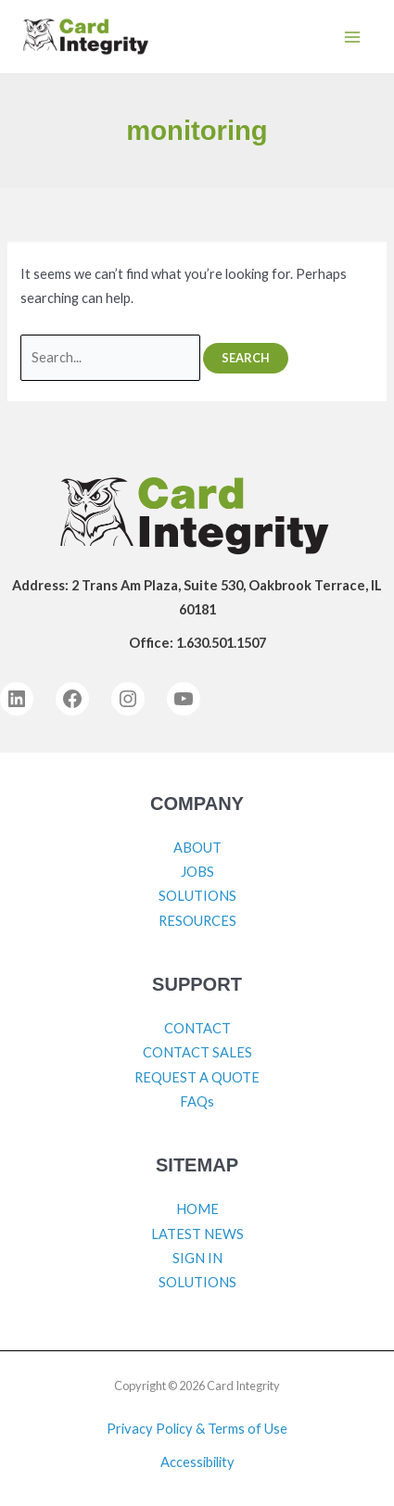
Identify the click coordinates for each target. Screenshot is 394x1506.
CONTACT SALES (197, 1052)
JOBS (197, 872)
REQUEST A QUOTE (197, 1077)
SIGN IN (197, 1258)
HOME (197, 1209)
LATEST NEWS (197, 1234)
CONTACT (197, 1028)
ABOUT (197, 847)
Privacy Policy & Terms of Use (197, 1428)
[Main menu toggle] (352, 37)
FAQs (197, 1101)
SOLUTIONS (197, 896)
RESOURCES (197, 921)
